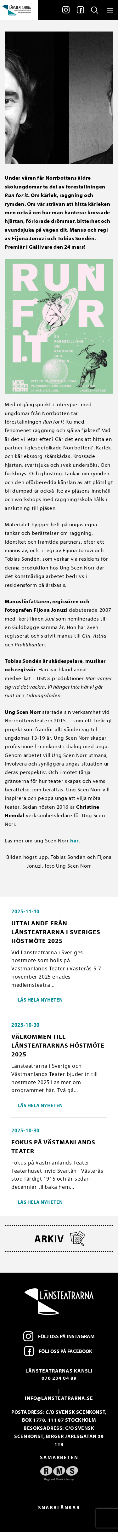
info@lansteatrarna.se (59, 1398)
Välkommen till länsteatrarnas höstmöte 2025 (57, 1045)
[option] (59, 1473)
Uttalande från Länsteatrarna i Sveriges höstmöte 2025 (55, 932)
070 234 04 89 (59, 1378)
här (74, 840)
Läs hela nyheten (40, 1000)
